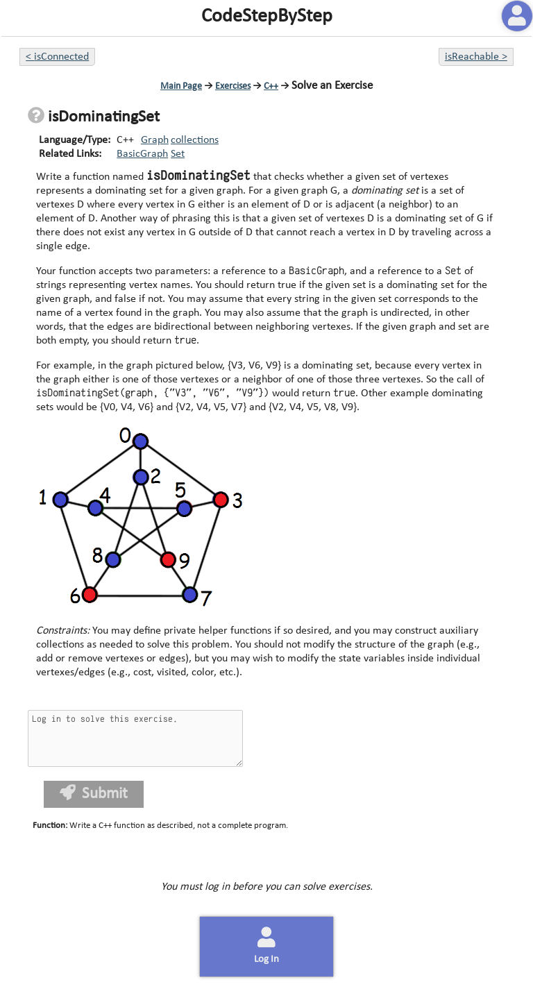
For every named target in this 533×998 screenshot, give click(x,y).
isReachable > (476, 56)
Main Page (181, 86)
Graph (155, 140)
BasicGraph (142, 154)
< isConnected (57, 56)
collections (195, 140)
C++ (271, 86)
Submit (94, 793)
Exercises (233, 86)
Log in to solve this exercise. (135, 738)
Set (178, 154)
